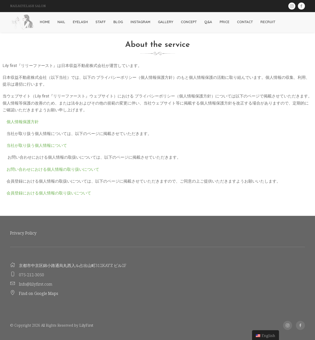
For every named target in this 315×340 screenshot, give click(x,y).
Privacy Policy (23, 233)
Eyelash (80, 22)
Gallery (165, 22)
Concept (189, 22)
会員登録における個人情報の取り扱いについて (47, 193)
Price (224, 22)
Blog (118, 22)
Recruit (267, 22)
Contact (245, 22)
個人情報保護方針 (21, 121)
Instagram (140, 22)
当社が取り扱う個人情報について (35, 145)
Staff (100, 22)
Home (45, 22)
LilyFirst (86, 325)
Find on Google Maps (38, 293)
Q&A (208, 22)
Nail (61, 22)
